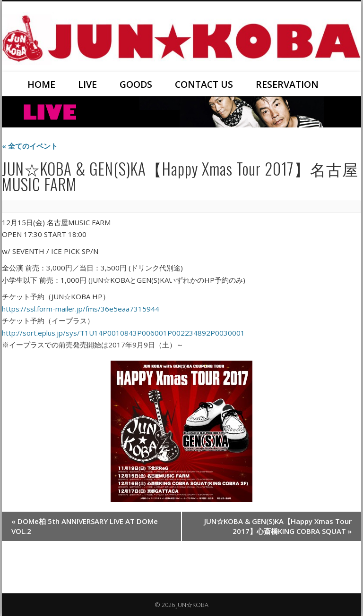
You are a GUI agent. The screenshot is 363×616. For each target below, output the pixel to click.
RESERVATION (287, 84)
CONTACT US (204, 84)
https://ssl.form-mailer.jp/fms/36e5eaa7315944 (80, 308)
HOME (41, 84)
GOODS (136, 84)
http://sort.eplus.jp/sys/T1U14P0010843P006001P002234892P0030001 (123, 333)
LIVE (87, 84)
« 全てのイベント (30, 146)
